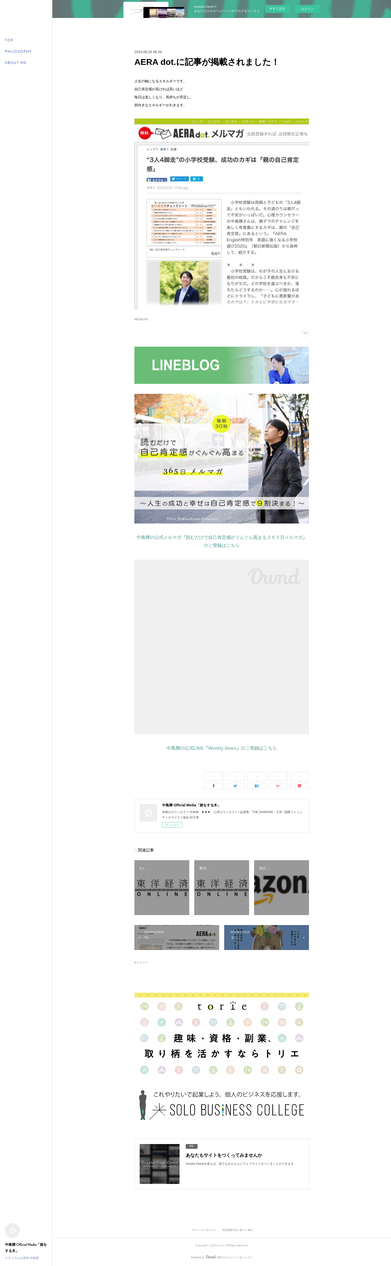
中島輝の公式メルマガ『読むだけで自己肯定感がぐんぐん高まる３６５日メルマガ (219, 537)
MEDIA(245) (141, 319)
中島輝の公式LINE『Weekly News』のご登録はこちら (222, 748)
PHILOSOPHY (18, 52)
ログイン (307, 9)
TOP (9, 40)
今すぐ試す (277, 8)
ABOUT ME (16, 63)
